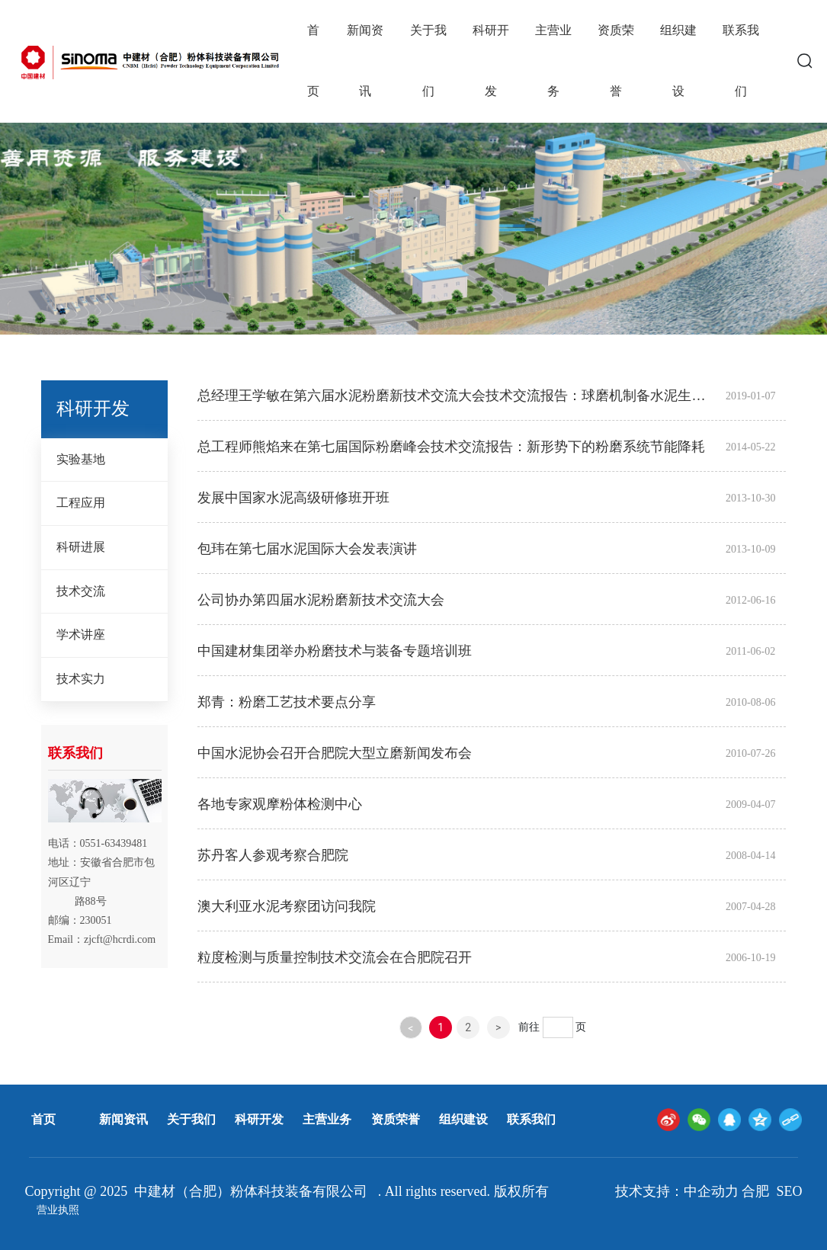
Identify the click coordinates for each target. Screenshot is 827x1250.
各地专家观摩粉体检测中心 (279, 804)
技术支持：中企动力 (677, 1191)
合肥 (755, 1191)
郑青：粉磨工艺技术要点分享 (286, 702)
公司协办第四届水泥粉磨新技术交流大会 (320, 599)
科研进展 (80, 546)
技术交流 (80, 591)
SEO (789, 1191)
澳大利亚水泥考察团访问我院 (286, 906)
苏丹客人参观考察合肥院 (272, 855)
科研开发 (259, 1119)
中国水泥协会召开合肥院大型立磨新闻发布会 (334, 753)
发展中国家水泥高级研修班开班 (293, 497)
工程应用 (80, 502)
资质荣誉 (395, 1119)
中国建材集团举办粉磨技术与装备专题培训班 (334, 651)
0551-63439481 (114, 843)
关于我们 (191, 1119)
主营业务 (327, 1119)
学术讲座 (80, 634)
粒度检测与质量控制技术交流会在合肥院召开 (334, 957)
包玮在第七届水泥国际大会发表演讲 (307, 548)
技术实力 (80, 678)
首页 (43, 1119)
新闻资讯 (123, 1119)
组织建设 (463, 1119)
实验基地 (80, 459)
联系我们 (531, 1119)
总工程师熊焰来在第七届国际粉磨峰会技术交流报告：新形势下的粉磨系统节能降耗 (451, 446)
